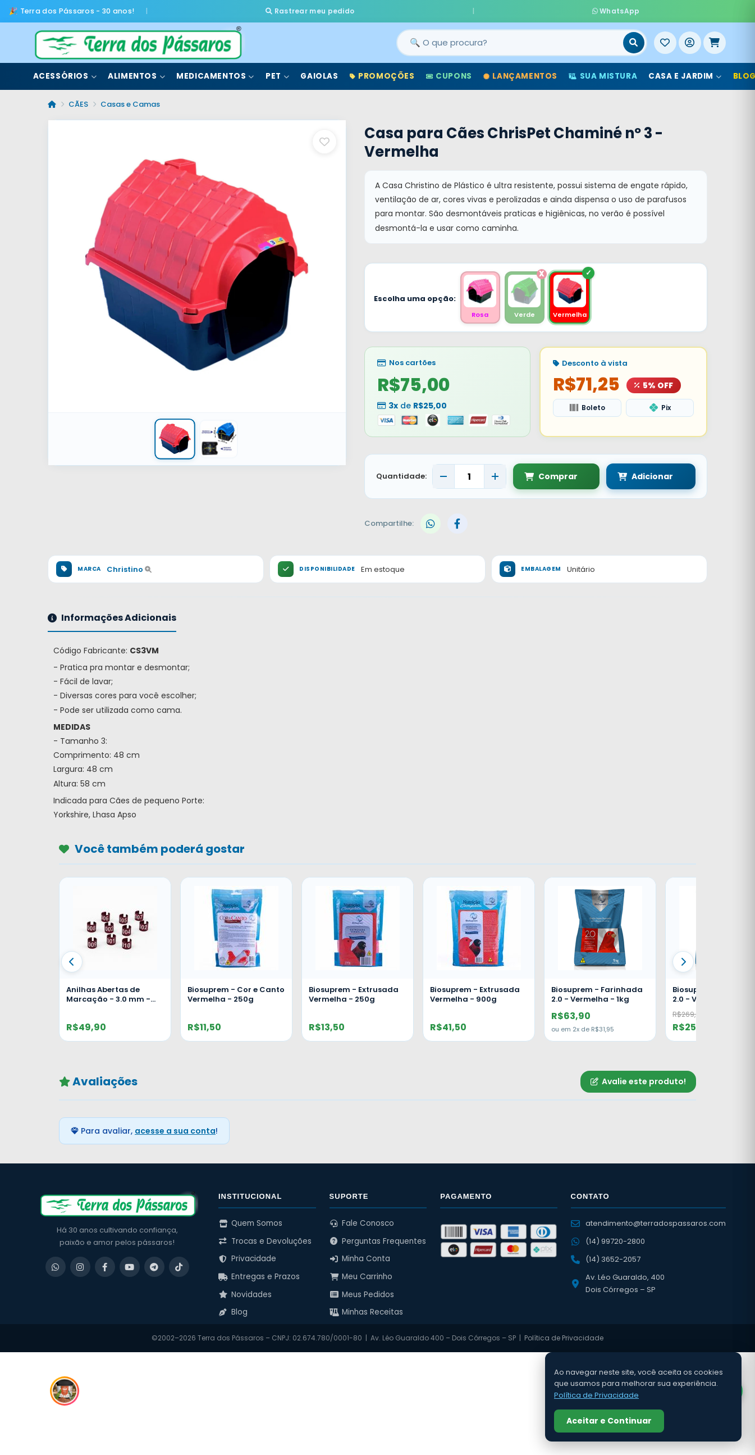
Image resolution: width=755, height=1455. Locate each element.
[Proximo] (683, 959)
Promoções (382, 72)
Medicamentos (215, 72)
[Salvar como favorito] (324, 137)
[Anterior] (72, 959)
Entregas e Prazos (259, 1275)
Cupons (449, 72)
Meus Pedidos (362, 1292)
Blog (233, 1310)
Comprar (551, 474)
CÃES (78, 100)
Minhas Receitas (367, 1310)
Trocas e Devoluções (265, 1239)
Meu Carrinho (361, 1275)
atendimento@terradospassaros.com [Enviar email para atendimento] (648, 1221)
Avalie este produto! (638, 1079)
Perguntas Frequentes (378, 1239)
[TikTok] (179, 1265)
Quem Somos (250, 1221)
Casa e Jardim (684, 72)
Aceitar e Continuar (609, 1420)
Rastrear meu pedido (415, 8)
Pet (277, 72)
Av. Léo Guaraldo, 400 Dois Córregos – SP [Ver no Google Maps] (618, 1281)
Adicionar (634, 474)
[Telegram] (154, 1265)
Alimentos (136, 72)
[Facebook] (105, 1265)
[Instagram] (80, 1265)
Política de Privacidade (563, 1336)
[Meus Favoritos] (665, 39)
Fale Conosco (362, 1221)
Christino (129, 567)
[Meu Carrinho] (714, 39)
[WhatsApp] (55, 1265)
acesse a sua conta (175, 1128)
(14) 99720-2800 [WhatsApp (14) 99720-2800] (608, 1239)
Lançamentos (520, 72)
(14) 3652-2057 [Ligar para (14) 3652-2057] (605, 1257)
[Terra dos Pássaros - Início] (137, 39)
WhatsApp (510, 8)
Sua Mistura (603, 72)
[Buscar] (633, 38)
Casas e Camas (130, 100)
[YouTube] (130, 1265)
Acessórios (65, 72)
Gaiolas (319, 72)
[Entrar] (690, 39)
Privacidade (247, 1257)
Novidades (245, 1292)
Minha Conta (360, 1257)
